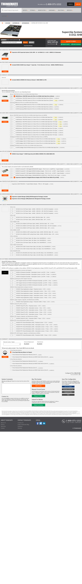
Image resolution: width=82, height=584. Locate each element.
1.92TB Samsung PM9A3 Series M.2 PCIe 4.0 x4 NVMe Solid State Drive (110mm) (34, 106)
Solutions (61, 10)
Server (25, 10)
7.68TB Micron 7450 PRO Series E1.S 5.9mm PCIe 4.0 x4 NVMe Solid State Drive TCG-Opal (36, 126)
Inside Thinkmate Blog (23, 424)
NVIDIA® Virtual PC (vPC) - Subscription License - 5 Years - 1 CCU (31, 314)
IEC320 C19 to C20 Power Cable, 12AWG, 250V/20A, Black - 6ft (30, 217)
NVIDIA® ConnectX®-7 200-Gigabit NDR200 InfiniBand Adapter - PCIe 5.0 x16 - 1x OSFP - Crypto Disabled (40, 171)
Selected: (4, 77)
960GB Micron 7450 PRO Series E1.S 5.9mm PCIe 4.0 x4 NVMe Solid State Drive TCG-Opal (36, 121)
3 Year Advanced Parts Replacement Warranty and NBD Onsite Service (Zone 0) (30, 357)
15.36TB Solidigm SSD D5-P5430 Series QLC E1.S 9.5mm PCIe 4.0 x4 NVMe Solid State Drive (37, 147)
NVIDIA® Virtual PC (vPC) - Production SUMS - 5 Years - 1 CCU (30, 318)
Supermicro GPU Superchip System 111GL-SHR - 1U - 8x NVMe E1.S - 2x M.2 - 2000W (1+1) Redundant (36, 52)
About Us (3, 422)
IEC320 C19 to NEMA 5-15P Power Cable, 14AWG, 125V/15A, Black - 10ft (33, 228)
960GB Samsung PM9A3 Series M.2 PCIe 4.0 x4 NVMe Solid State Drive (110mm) (34, 104)
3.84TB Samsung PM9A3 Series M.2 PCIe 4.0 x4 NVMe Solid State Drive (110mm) (34, 109)
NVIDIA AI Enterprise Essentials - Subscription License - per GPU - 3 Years (33, 274)
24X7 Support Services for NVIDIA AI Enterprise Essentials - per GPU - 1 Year (33, 280)
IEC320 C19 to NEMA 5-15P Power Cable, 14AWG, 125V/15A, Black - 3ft (32, 223)
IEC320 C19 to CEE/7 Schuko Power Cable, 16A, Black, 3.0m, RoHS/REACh (33, 248)
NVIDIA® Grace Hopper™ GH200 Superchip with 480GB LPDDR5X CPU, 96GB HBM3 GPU (33, 153)
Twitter (40, 423)
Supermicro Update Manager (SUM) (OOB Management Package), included (30, 196)
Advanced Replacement (29, 341)
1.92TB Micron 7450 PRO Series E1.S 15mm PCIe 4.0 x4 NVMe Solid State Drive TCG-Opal (36, 130)
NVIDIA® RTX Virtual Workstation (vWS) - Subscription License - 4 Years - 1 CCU (34, 329)
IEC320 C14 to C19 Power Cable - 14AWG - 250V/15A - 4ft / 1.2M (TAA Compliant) (34, 209)
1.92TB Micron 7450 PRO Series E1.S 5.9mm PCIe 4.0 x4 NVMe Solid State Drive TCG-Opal (36, 124)
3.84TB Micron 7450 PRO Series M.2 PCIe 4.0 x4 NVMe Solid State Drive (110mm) (34, 100)
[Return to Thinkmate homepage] (9, 4)
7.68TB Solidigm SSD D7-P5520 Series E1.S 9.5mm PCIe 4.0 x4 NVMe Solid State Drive (36, 143)
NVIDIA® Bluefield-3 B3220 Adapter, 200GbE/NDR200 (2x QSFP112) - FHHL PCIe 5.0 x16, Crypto (38, 175)
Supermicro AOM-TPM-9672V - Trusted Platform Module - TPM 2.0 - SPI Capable (30, 184)
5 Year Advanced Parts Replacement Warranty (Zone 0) (24, 367)
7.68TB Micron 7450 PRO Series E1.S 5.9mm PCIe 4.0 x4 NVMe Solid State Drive (34, 119)
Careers (3, 428)
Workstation (42, 10)
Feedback (20, 426)
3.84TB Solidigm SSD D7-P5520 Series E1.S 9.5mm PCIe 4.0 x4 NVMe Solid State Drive (36, 141)
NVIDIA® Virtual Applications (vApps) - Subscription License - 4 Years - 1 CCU (33, 295)
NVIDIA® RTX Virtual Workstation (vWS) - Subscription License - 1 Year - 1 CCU (34, 324)
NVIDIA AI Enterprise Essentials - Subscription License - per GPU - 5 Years (33, 276)
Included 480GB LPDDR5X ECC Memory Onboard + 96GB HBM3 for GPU (29, 79)
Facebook (37, 423)
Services (70, 10)
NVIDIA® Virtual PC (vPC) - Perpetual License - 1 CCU (28, 305)
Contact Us (20, 422)
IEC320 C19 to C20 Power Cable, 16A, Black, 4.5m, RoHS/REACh (31, 242)
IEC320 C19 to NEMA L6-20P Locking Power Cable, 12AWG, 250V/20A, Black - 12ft (35, 234)
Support (5, 16)
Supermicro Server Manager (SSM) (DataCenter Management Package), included (31, 198)
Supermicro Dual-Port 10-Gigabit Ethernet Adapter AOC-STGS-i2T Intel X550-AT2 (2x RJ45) (37, 177)
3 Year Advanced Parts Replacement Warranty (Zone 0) (24, 354)
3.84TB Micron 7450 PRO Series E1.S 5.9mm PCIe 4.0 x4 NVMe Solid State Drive (34, 117)
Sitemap (20, 428)
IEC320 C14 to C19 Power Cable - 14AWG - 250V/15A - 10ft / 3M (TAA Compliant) (34, 211)
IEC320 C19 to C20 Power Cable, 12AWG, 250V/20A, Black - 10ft (31, 219)
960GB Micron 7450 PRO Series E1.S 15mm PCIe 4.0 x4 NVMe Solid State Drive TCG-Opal (36, 128)
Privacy (3, 424)
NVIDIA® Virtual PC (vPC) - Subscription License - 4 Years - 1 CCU (31, 312)
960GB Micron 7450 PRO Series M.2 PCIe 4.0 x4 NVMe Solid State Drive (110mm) (35, 96)
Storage (33, 10)
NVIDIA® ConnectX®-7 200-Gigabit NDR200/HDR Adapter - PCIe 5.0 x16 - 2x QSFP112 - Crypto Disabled (39, 169)
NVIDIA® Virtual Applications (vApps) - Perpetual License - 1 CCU (31, 289)
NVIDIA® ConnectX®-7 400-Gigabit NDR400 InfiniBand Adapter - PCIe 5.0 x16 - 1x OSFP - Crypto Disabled (40, 173)
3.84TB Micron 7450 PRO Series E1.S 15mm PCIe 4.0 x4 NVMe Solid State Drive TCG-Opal (36, 132)
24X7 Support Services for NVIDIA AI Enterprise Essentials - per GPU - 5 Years (33, 285)
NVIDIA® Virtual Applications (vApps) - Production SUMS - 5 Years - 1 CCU (33, 301)
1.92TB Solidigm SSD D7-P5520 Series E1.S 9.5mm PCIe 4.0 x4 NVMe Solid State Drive (36, 138)
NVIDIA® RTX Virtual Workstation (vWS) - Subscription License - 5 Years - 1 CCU (34, 331)
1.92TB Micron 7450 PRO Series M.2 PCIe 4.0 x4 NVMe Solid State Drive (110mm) (34, 98)
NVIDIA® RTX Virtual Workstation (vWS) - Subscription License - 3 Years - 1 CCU (34, 326)
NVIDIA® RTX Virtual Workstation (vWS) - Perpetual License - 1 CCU (31, 322)
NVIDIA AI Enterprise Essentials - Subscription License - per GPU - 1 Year (32, 272)
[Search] (11, 10)
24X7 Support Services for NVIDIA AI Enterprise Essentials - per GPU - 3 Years (33, 282)
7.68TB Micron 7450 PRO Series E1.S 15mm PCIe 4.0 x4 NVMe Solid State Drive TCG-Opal (36, 134)
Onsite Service (40, 341)
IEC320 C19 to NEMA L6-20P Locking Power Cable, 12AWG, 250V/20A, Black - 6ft (34, 232)
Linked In (44, 423)
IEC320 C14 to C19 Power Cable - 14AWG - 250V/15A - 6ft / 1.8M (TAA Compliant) (34, 213)
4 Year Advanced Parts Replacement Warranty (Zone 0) (24, 361)
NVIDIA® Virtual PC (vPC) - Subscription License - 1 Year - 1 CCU (31, 308)
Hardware (52, 10)
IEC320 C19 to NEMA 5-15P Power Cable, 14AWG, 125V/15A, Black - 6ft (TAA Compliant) (36, 225)
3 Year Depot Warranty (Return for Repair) (22, 352)
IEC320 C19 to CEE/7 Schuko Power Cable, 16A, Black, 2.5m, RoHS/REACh (33, 246)
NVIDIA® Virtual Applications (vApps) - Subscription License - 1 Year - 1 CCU (33, 291)
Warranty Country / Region (9, 341)
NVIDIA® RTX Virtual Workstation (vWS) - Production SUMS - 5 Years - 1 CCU (33, 335)
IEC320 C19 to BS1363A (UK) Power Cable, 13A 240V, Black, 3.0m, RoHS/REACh (34, 255)
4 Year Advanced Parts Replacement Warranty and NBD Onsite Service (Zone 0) (30, 363)
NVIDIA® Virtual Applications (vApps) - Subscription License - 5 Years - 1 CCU (33, 297)
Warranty (3, 426)
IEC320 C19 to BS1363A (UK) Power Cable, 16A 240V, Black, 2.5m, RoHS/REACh (34, 252)
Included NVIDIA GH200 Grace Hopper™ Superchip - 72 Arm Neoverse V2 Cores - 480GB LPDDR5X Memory (37, 64)
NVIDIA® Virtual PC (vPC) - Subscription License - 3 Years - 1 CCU (31, 310)
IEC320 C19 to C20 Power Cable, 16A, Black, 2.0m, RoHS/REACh (31, 240)
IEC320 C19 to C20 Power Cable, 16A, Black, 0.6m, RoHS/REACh (31, 238)
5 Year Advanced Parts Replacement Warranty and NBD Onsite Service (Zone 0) (30, 370)
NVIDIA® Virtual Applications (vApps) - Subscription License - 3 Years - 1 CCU (33, 293)
